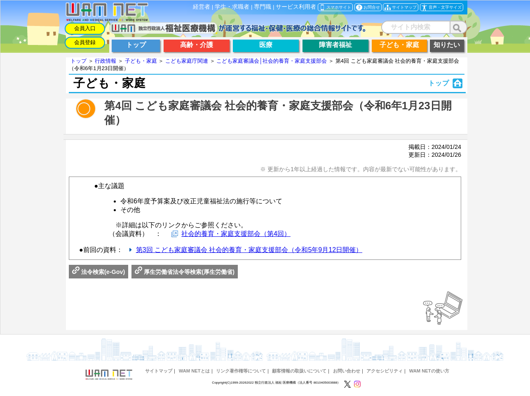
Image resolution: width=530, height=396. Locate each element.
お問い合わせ (346, 370)
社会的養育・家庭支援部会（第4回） (236, 233)
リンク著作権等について (241, 370)
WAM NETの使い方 (429, 370)
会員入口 (85, 28)
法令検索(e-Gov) (98, 272)
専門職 (262, 7)
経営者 (201, 7)
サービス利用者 (296, 7)
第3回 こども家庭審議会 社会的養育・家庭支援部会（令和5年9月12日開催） (249, 249)
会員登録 (85, 42)
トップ (78, 61)
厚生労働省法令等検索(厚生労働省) (185, 272)
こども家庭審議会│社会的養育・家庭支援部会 (271, 61)
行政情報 (105, 61)
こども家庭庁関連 (186, 61)
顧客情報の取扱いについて (299, 370)
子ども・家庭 (141, 61)
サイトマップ (158, 370)
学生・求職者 (232, 7)
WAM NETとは (194, 370)
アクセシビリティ (384, 370)
